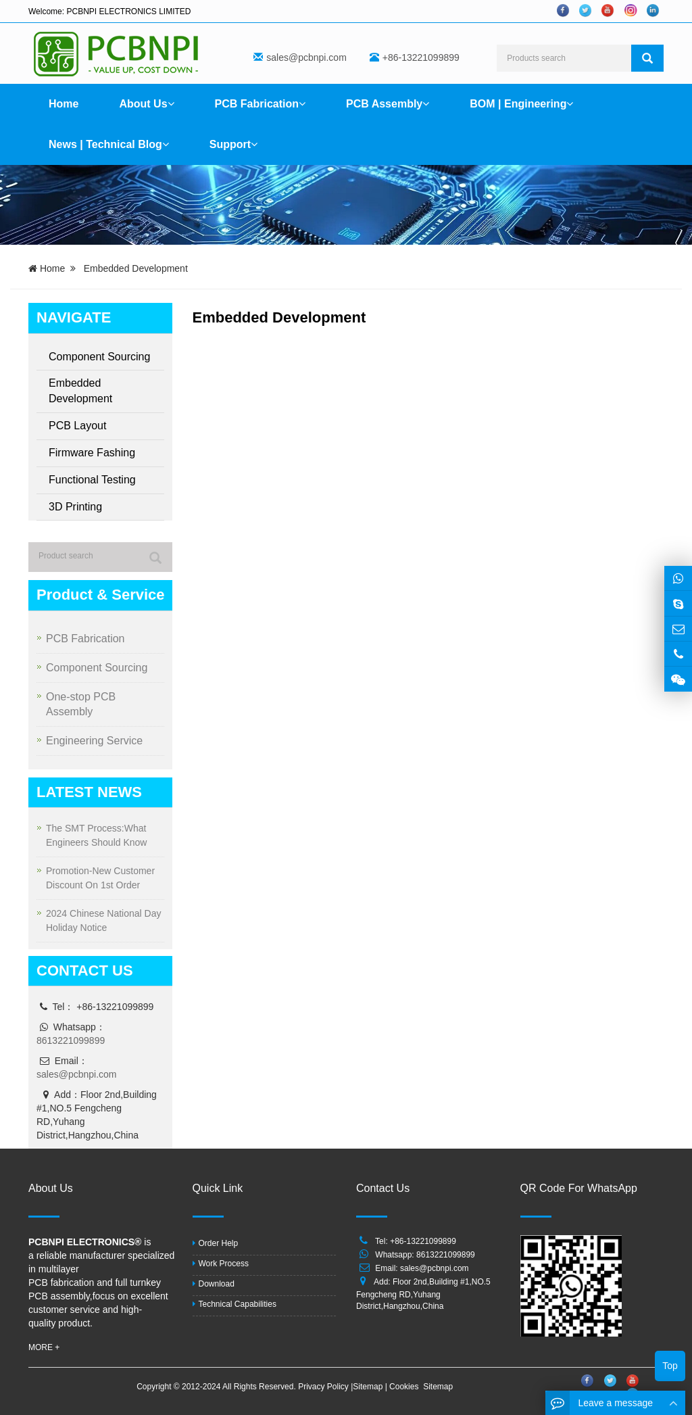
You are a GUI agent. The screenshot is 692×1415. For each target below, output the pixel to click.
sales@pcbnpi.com (306, 57)
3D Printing (75, 506)
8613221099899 (70, 1040)
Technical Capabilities (234, 1304)
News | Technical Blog (109, 144)
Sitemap (369, 1386)
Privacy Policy (324, 1386)
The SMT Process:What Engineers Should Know (96, 835)
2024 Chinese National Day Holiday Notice (103, 920)
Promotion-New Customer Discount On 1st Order (100, 877)
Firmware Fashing (92, 452)
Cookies (405, 1386)
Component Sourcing (99, 356)
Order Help (216, 1243)
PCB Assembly (387, 104)
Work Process (221, 1263)
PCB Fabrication (260, 104)
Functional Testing (92, 479)
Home (63, 104)
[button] (171, 104)
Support (233, 144)
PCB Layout (77, 425)
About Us (146, 104)
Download (213, 1284)
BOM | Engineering (521, 104)
